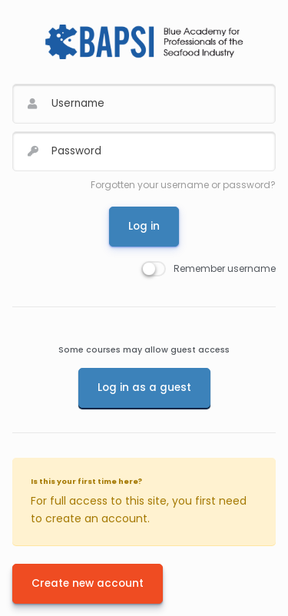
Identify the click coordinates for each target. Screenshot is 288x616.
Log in (144, 226)
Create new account (87, 583)
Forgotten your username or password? (183, 184)
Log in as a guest (144, 387)
